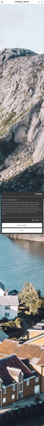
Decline (22, 230)
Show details (35, 220)
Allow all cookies (22, 225)
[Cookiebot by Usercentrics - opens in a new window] (35, 194)
